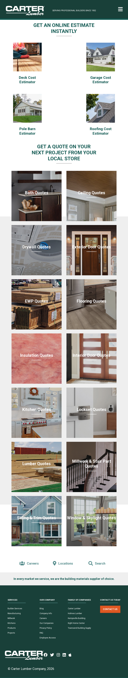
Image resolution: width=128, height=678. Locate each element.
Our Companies (46, 623)
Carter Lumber (74, 608)
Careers (43, 618)
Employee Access (48, 638)
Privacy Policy (46, 628)
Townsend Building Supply (79, 628)
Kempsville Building (76, 618)
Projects (11, 633)
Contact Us (110, 609)
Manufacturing (14, 613)
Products (12, 628)
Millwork (11, 618)
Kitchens (12, 623)
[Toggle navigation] (120, 9)
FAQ (41, 633)
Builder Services (15, 608)
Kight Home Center (76, 623)
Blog (42, 608)
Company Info (46, 613)
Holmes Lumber (75, 613)
